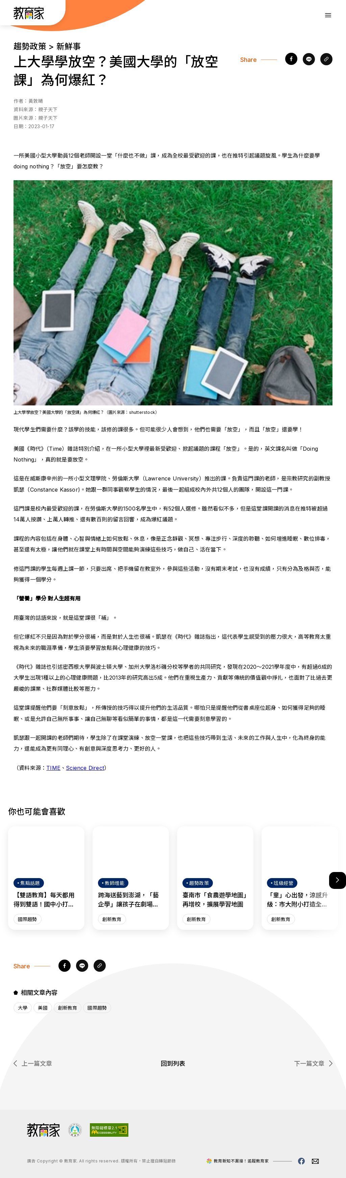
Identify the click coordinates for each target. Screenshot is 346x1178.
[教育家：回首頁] (29, 17)
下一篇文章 (313, 1063)
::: (11, 13)
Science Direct (85, 767)
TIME (53, 767)
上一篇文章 (33, 1063)
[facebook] (291, 59)
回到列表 (173, 1063)
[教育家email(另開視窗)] (315, 1161)
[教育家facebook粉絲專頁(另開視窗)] (301, 1161)
